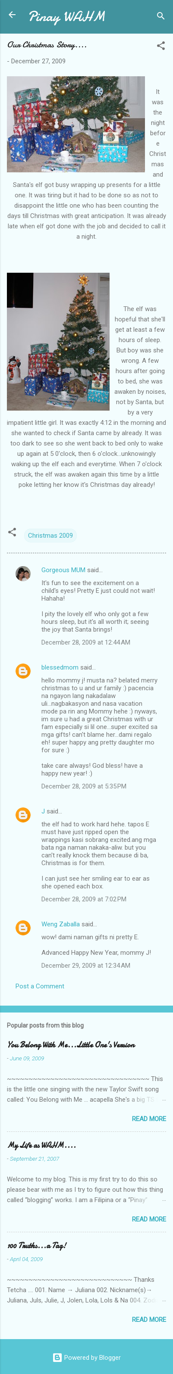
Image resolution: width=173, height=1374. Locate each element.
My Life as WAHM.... (41, 1145)
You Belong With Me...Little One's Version (70, 1045)
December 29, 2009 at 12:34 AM (85, 965)
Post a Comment (40, 986)
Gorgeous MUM (63, 570)
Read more (149, 1119)
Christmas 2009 (50, 535)
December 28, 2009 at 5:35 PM (83, 786)
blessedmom (60, 667)
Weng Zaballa (60, 924)
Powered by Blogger (86, 1358)
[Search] (161, 17)
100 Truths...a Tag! (36, 1245)
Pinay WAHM (66, 16)
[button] (161, 47)
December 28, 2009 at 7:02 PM (83, 899)
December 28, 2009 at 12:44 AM (85, 642)
